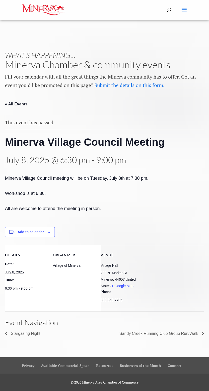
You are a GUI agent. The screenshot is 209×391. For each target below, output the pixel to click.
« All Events (16, 104)
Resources (104, 365)
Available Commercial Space (65, 365)
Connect (175, 365)
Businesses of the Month (140, 365)
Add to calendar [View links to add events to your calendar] (31, 232)
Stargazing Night (25, 333)
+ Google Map (123, 286)
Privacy (28, 365)
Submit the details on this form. (129, 85)
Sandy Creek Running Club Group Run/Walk (159, 333)
